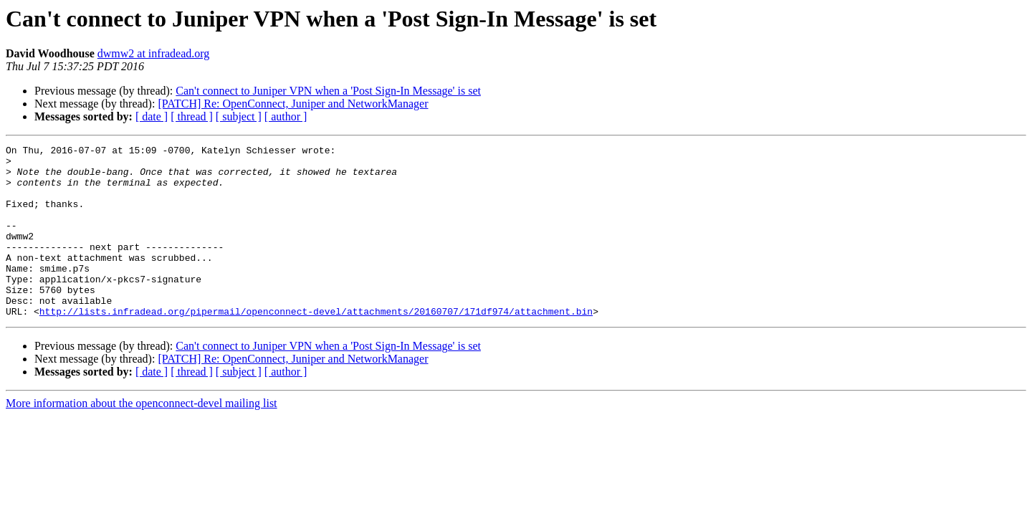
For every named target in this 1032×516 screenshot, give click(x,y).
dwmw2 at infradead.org (153, 53)
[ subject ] (239, 116)
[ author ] (285, 116)
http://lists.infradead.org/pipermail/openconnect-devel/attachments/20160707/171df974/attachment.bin (316, 345)
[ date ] (151, 116)
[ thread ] (192, 116)
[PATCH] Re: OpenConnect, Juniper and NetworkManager (293, 103)
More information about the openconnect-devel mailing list (141, 437)
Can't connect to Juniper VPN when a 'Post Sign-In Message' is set (328, 91)
